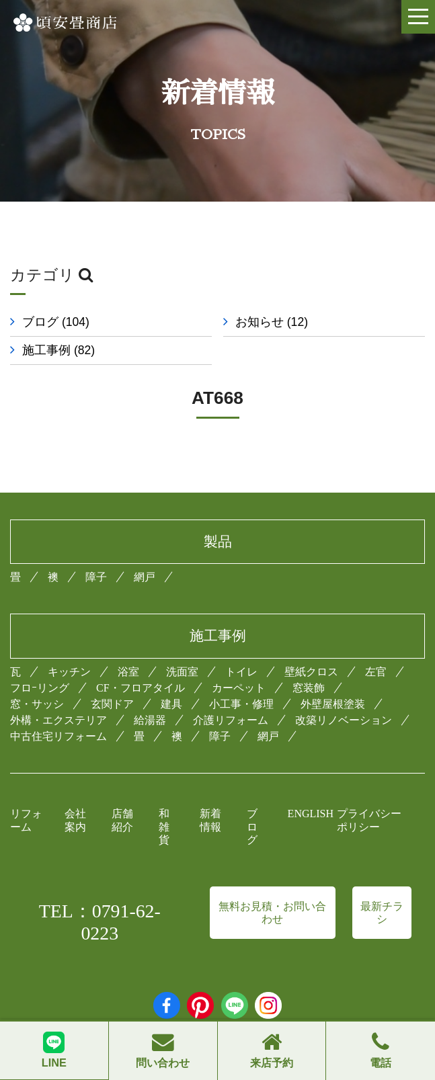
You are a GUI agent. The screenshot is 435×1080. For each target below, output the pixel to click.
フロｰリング (39, 688)
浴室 (128, 671)
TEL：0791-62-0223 (100, 922)
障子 (96, 577)
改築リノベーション (343, 720)
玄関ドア (112, 704)
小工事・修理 (241, 704)
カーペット (239, 688)
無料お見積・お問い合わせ (272, 913)
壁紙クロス (311, 671)
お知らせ (274, 322)
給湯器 (150, 720)
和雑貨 (164, 826)
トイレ (241, 671)
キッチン (69, 671)
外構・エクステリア (58, 720)
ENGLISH (310, 813)
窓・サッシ (37, 704)
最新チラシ (381, 913)
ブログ (55, 322)
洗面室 (182, 671)
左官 (376, 671)
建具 (171, 704)
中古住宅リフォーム (58, 736)
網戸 (144, 577)
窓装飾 (308, 688)
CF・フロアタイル (140, 688)
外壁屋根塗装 (333, 704)
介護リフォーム (230, 720)
